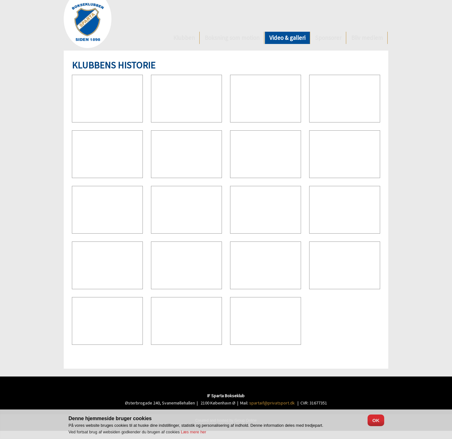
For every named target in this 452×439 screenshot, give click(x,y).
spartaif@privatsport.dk (272, 403)
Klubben (184, 37)
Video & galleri (287, 37)
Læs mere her (193, 432)
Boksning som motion (232, 37)
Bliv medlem (367, 37)
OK (375, 420)
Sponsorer (328, 37)
